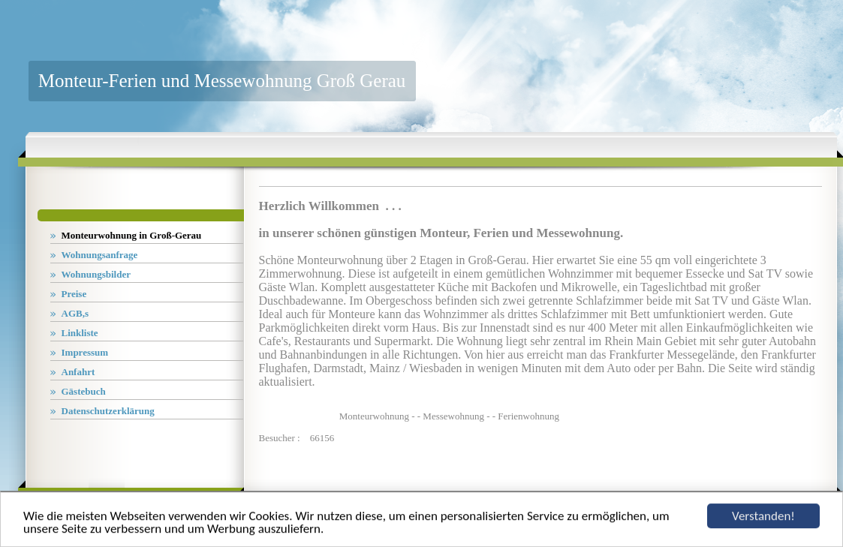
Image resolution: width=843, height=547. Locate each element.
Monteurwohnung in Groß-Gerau (132, 235)
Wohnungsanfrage (100, 254)
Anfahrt (78, 371)
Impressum (85, 352)
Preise (74, 293)
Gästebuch (84, 391)
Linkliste (80, 332)
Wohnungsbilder (96, 274)
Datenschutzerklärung (108, 410)
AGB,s (75, 313)
